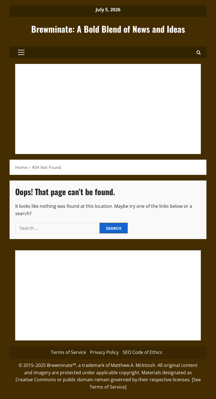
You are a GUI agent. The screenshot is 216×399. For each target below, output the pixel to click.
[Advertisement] (108, 109)
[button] (21, 52)
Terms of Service (68, 352)
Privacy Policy (104, 352)
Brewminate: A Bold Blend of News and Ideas (108, 29)
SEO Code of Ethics (142, 352)
